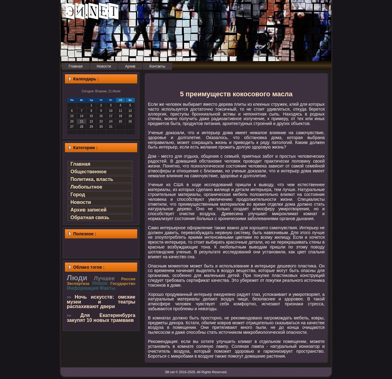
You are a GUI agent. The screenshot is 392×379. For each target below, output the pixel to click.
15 (91, 116)
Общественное (88, 171)
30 (101, 126)
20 (72, 121)
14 (81, 116)
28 (81, 126)
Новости (80, 202)
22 (91, 121)
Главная (80, 164)
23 (101, 121)
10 (110, 110)
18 (120, 116)
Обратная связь (89, 217)
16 (101, 116)
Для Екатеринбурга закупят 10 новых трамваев (101, 318)
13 (72, 116)
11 (120, 110)
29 (91, 126)
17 (110, 116)
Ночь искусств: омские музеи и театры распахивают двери (101, 301)
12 (130, 110)
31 (110, 126)
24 (110, 121)
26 (130, 121)
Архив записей (88, 209)
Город (77, 194)
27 (72, 126)
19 (130, 116)
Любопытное (86, 187)
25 (120, 121)
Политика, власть (91, 179)
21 (81, 121)
